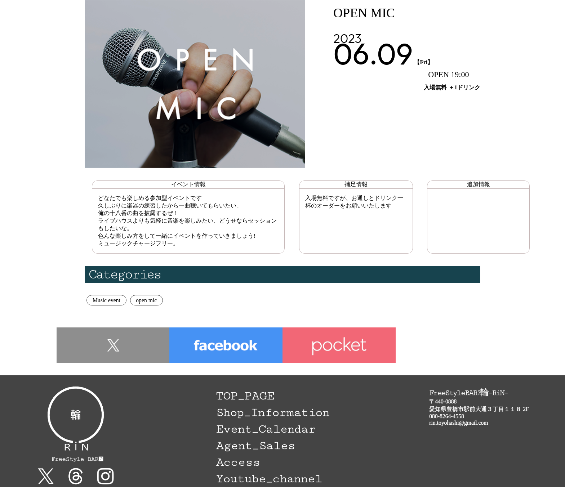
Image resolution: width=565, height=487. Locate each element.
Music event (106, 300)
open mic (146, 300)
